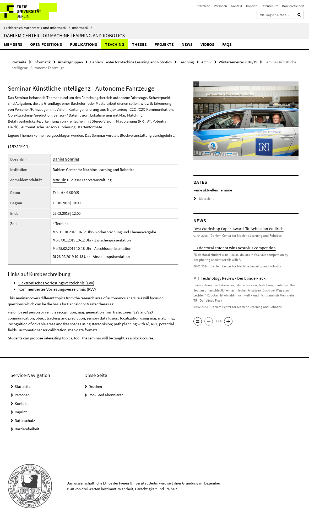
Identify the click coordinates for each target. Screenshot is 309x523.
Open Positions (46, 44)
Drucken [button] (95, 385)
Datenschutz (269, 6)
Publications (83, 44)
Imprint (251, 6)
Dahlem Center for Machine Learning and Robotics (64, 35)
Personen (220, 6)
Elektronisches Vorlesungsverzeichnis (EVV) (53, 282)
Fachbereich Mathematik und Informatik (37, 28)
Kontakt (236, 6)
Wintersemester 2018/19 (238, 61)
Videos (207, 44)
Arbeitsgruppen (70, 61)
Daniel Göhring (65, 158)
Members (13, 44)
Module (59, 179)
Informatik (82, 28)
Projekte (164, 44)
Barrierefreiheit (293, 6)
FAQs (227, 44)
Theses (139, 44)
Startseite (203, 6)
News (187, 44)
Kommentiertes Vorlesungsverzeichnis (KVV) (54, 288)
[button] (197, 321)
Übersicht (202, 198)
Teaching (114, 44)
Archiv (206, 61)
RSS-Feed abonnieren (106, 394)
